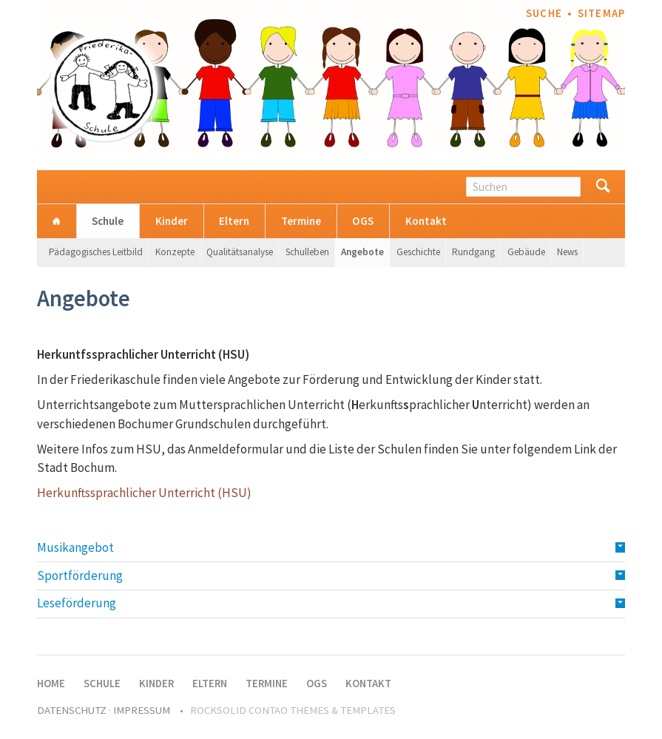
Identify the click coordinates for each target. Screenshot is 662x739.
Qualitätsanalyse (239, 252)
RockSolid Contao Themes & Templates (293, 710)
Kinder (171, 221)
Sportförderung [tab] (80, 575)
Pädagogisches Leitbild (96, 252)
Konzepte (175, 252)
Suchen (603, 186)
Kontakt (426, 221)
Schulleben (307, 252)
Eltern (234, 221)
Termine (301, 221)
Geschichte (418, 252)
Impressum (141, 710)
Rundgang (473, 252)
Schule (108, 221)
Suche (544, 13)
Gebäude (526, 252)
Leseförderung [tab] (76, 603)
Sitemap (602, 13)
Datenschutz (72, 710)
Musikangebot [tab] (75, 547)
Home (56, 220)
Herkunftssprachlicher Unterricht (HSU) (144, 493)
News (567, 252)
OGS (363, 221)
